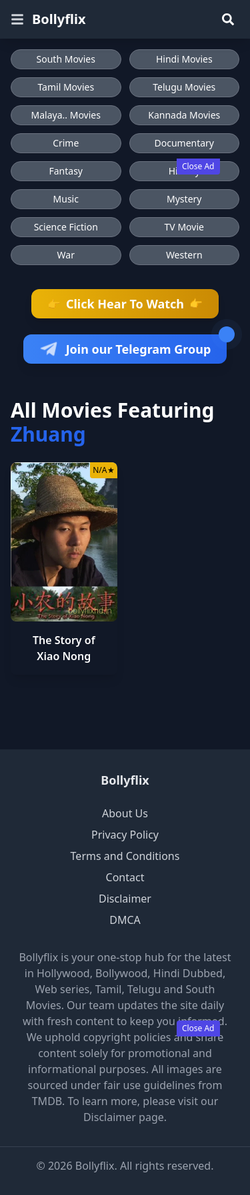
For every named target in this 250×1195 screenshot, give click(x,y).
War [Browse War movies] (66, 254)
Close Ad (198, 166)
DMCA (125, 920)
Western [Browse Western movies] (184, 254)
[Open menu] (17, 19)
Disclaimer (125, 898)
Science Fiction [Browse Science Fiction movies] (66, 226)
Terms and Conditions (125, 856)
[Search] (228, 19)
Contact (125, 877)
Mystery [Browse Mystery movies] (184, 199)
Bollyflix (125, 780)
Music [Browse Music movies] (66, 199)
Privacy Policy (125, 834)
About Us (125, 813)
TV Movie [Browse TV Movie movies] (184, 226)
